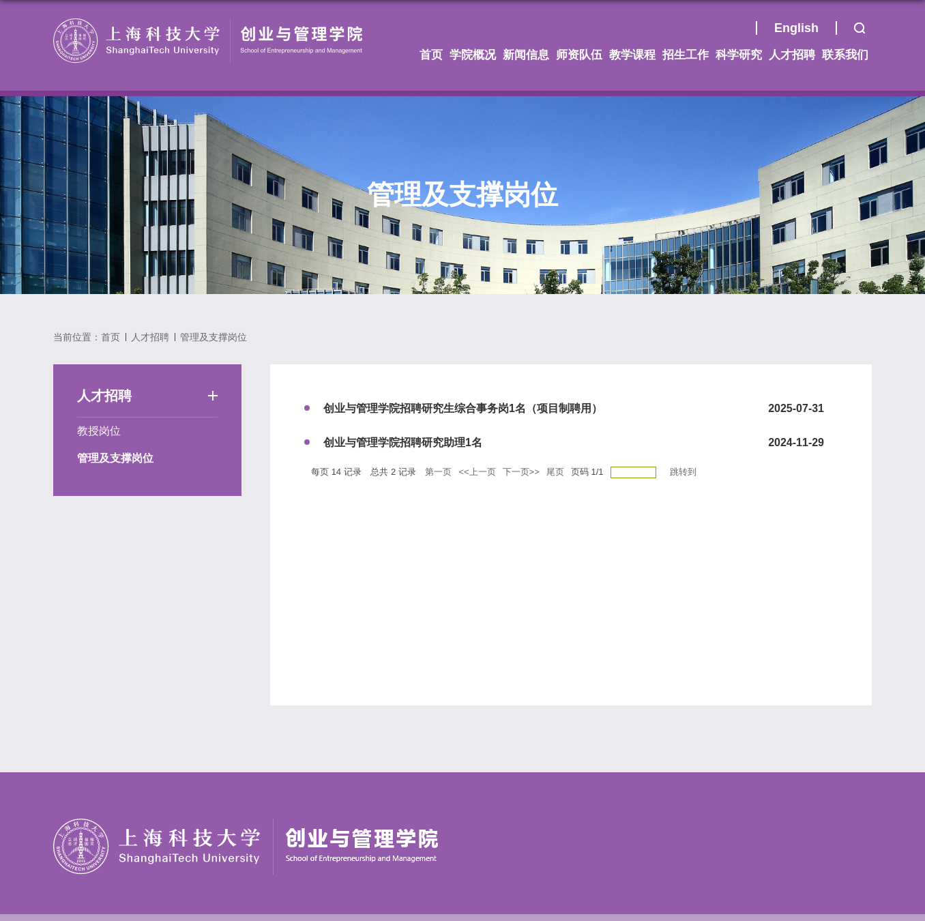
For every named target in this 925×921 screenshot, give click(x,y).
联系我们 (845, 54)
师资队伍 (579, 54)
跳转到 (684, 472)
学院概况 (473, 54)
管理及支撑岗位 (213, 337)
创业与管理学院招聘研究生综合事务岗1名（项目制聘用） (462, 408)
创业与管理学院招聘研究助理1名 (402, 442)
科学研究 (739, 54)
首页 (739, 31)
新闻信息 (526, 54)
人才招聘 (792, 54)
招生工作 (685, 54)
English (796, 28)
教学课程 (632, 54)
